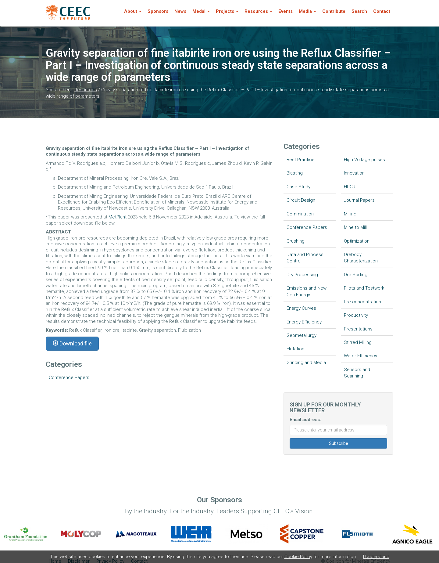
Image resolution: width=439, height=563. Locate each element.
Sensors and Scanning (357, 373)
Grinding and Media (306, 362)
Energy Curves (301, 308)
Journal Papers (359, 200)
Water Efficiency (360, 356)
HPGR (349, 186)
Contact (381, 11)
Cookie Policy (298, 556)
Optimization (356, 241)
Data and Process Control (305, 258)
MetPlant (118, 217)
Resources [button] (258, 11)
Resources (85, 89)
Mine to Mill (355, 227)
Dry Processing (302, 274)
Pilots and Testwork (364, 288)
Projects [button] (227, 11)
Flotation (295, 349)
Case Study (298, 186)
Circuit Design (301, 200)
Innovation (354, 173)
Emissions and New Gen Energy (307, 291)
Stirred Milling (358, 342)
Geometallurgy (301, 335)
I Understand (376, 556)
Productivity (356, 315)
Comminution (300, 214)
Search (359, 11)
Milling (350, 214)
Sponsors (158, 11)
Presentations (358, 329)
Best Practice (301, 159)
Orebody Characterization (361, 258)
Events (285, 11)
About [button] (132, 11)
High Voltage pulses (364, 159)
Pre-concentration (362, 302)
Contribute (333, 11)
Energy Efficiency (304, 322)
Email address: (305, 419)
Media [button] (307, 11)
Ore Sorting (355, 274)
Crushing (296, 241)
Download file (72, 343)
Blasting (295, 173)
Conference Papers (69, 377)
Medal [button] (201, 11)
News (180, 11)
